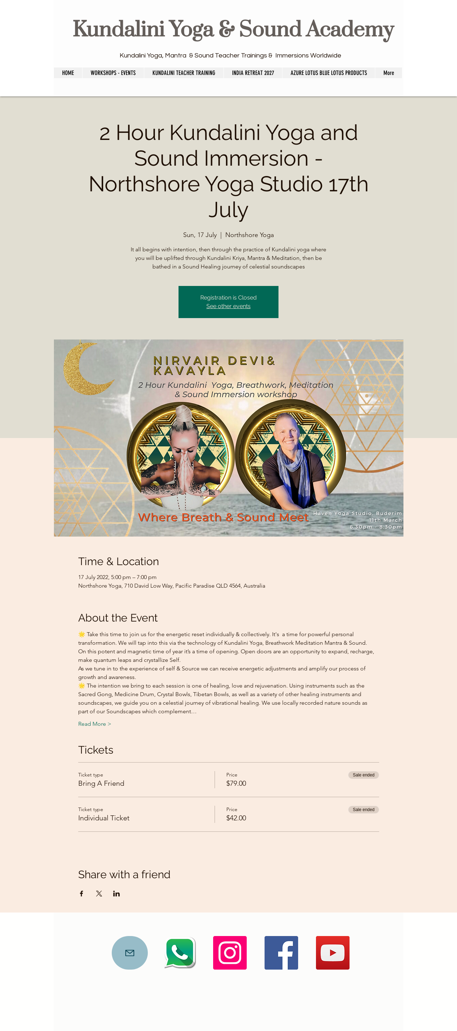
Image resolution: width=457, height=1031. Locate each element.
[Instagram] (230, 953)
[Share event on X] (99, 893)
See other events (228, 306)
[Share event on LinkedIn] (116, 893)
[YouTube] (333, 953)
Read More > (94, 723)
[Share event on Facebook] (81, 893)
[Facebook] (281, 953)
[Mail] (130, 953)
